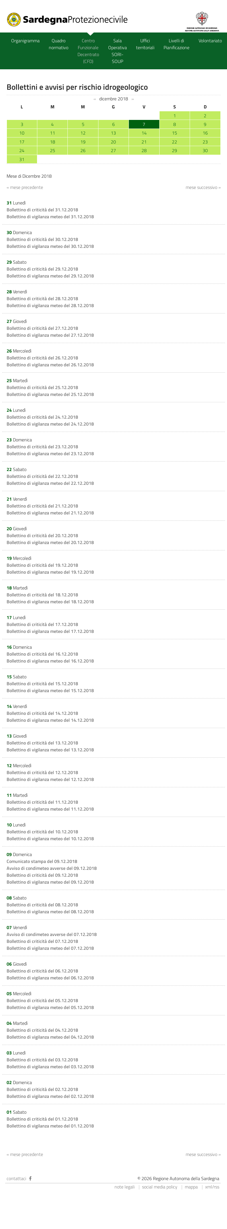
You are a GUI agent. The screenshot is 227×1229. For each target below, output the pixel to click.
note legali (125, 1186)
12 (83, 132)
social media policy (159, 1186)
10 (21, 132)
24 (21, 150)
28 (144, 150)
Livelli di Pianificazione (176, 44)
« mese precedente (25, 187)
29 (174, 150)
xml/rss (212, 1186)
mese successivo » (203, 187)
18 (52, 141)
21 (144, 141)
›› (132, 99)
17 (21, 141)
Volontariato (210, 40)
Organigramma (25, 40)
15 (174, 132)
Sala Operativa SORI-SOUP (117, 51)
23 (205, 141)
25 (52, 150)
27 (113, 150)
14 (144, 132)
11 (52, 132)
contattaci (16, 1178)
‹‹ (95, 99)
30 (205, 150)
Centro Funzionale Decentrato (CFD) (88, 51)
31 (21, 159)
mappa (191, 1186)
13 (113, 132)
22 (174, 141)
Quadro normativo (58, 44)
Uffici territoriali (145, 44)
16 (205, 132)
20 (113, 141)
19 (83, 141)
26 (83, 150)
